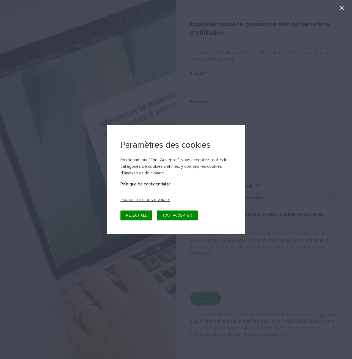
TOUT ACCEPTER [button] (177, 215)
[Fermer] (342, 9)
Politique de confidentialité (145, 184)
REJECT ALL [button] (136, 215)
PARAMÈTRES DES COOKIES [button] (145, 200)
